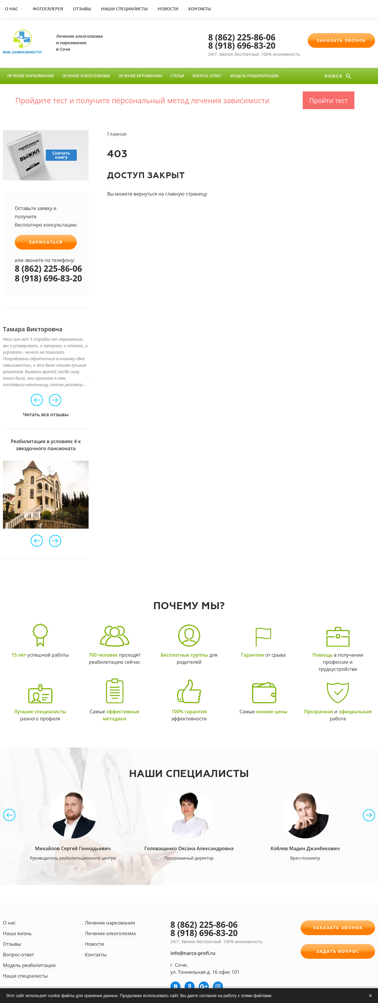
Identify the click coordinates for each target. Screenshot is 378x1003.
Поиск (334, 76)
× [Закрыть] (370, 996)
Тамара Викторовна (32, 329)
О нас (11, 9)
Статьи (177, 75)
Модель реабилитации (254, 75)
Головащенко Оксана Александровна (189, 848)
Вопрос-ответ (207, 75)
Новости (168, 9)
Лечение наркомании (30, 75)
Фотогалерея (48, 9)
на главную (171, 194)
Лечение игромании (140, 75)
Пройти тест (328, 100)
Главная (117, 134)
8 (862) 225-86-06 (242, 37)
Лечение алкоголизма (86, 75)
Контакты (199, 9)
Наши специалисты (124, 9)
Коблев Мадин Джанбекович (305, 848)
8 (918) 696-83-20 (242, 45)
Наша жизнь (17, 933)
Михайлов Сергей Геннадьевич (73, 848)
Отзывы (82, 9)
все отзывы (55, 414)
